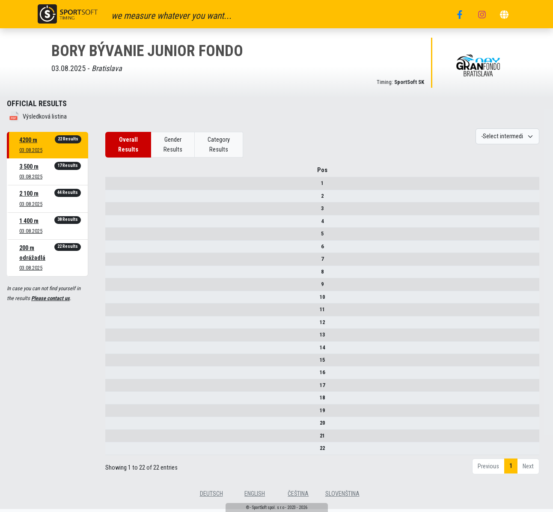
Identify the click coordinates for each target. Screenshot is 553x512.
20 (117, 426)
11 (117, 312)
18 (117, 401)
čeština (298, 496)
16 (117, 375)
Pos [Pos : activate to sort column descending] (117, 173)
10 (117, 300)
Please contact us (50, 298)
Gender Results (173, 144)
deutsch (211, 496)
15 (117, 363)
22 (117, 451)
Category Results (219, 144)
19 (117, 413)
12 (117, 325)
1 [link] (510, 469)
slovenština (342, 496)
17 (117, 388)
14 (117, 350)
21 (117, 438)
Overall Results (128, 144)
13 (117, 337)
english (254, 496)
